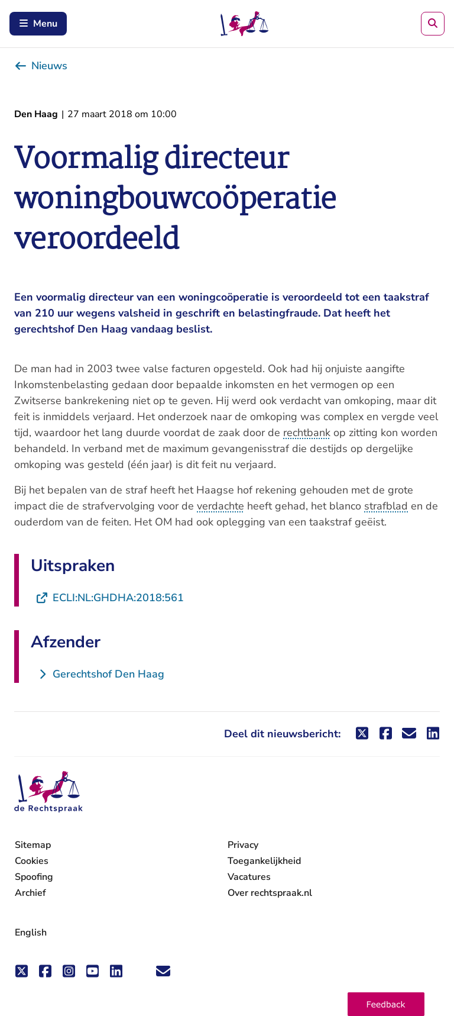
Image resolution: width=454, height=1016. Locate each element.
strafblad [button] (386, 506)
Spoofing (34, 876)
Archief (30, 892)
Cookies (31, 860)
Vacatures (249, 877)
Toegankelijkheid (264, 860)
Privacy (243, 844)
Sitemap (33, 844)
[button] (386, 1004)
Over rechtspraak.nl (270, 892)
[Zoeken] (433, 24)
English (31, 932)
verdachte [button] (220, 506)
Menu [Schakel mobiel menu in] (38, 23)
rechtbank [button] (306, 432)
